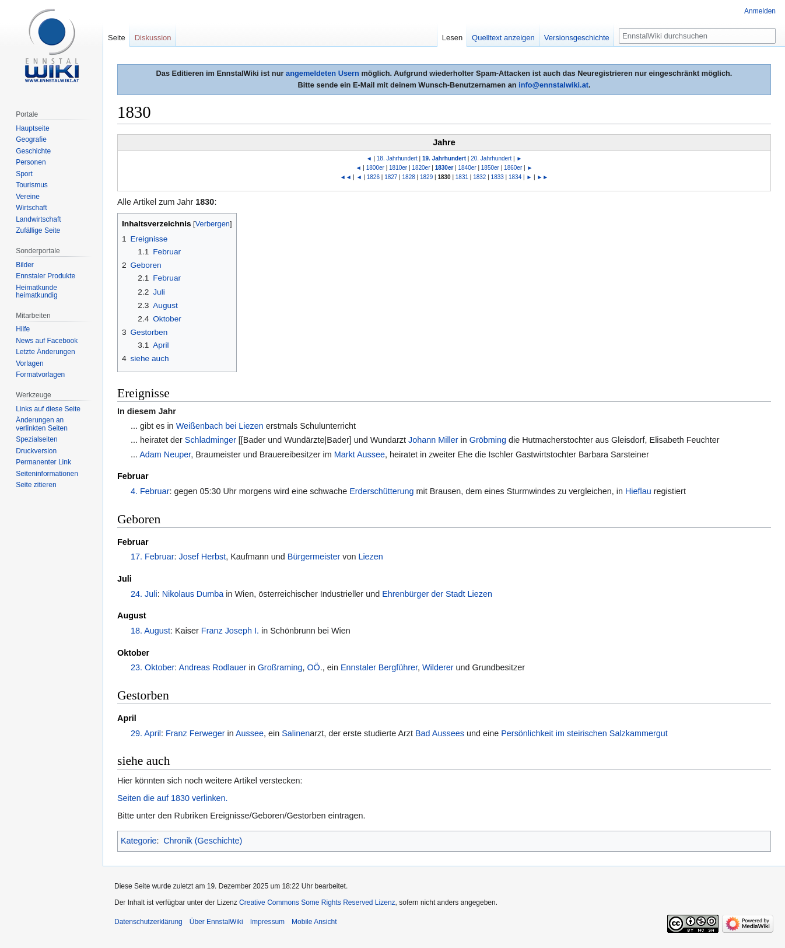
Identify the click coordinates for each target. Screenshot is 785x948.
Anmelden (760, 11)
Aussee (250, 733)
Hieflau (638, 491)
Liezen (370, 556)
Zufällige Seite (38, 230)
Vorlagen (29, 363)
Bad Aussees (439, 733)
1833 (497, 177)
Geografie (31, 139)
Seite (116, 37)
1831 (461, 177)
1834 (515, 177)
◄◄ (346, 177)
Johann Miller (433, 440)
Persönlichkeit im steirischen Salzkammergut (584, 733)
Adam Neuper (165, 454)
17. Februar (152, 556)
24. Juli (144, 594)
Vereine (28, 197)
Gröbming (487, 440)
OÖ (313, 667)
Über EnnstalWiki (216, 922)
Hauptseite (32, 128)
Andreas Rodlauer (212, 667)
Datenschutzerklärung (148, 922)
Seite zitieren (36, 485)
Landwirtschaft (38, 219)
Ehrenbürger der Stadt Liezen (437, 594)
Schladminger (210, 440)
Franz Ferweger (195, 733)
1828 (408, 177)
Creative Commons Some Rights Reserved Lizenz (317, 902)
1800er (375, 168)
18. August (150, 630)
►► (542, 177)
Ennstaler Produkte (45, 276)
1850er (490, 168)
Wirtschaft (31, 208)
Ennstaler (358, 667)
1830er (444, 168)
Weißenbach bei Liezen (220, 426)
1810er (398, 168)
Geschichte (33, 151)
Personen (30, 162)
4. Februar (150, 491)
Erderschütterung (381, 491)
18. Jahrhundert (397, 158)
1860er (513, 168)
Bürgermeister (314, 556)
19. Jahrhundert (444, 158)
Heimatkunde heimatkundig (36, 292)
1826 (373, 177)
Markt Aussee (359, 454)
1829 (426, 177)
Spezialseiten (36, 439)
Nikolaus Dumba (193, 594)
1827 (390, 177)
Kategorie (139, 840)
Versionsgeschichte (576, 37)
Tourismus (32, 185)
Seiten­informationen (47, 474)
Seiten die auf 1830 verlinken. (172, 798)
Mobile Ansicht (314, 922)
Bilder (25, 265)
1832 (479, 177)
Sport (24, 174)
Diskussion (153, 37)
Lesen (452, 37)
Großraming (280, 667)
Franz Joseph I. (230, 630)
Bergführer (398, 667)
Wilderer (438, 667)
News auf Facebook (47, 341)
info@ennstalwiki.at (553, 85)
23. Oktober (152, 667)
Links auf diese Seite (48, 409)
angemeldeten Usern (322, 73)
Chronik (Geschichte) (202, 840)
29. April (146, 733)
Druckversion (36, 451)
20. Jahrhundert (491, 158)
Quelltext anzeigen (503, 37)
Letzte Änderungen (45, 352)
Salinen (296, 733)
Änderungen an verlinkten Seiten (42, 424)
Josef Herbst (202, 556)
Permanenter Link (43, 462)
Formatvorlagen (40, 374)
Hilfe (23, 329)
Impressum (267, 922)
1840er (467, 168)
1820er (421, 168)
